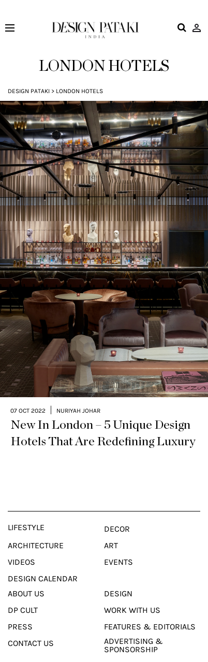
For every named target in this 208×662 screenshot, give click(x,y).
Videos (21, 544)
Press (20, 609)
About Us (26, 575)
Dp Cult (23, 592)
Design (118, 575)
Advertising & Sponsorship (133, 627)
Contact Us (31, 625)
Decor (117, 511)
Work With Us (132, 592)
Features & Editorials (150, 609)
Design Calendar (43, 560)
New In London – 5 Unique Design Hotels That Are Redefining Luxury (103, 415)
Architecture (36, 527)
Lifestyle (26, 509)
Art (111, 527)
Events (118, 544)
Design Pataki (29, 91)
